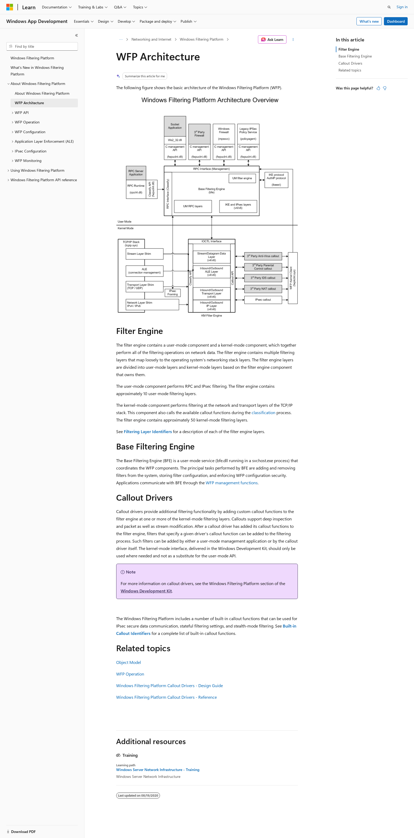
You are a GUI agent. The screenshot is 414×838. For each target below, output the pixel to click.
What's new (369, 21)
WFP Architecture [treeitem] (29, 102)
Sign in (402, 6)
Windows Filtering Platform (201, 39)
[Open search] (389, 7)
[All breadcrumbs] (120, 39)
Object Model (128, 662)
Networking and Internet (151, 39)
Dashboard (396, 21)
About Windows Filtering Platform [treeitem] (42, 93)
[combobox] (42, 46)
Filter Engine (348, 49)
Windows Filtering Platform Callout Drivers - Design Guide (169, 685)
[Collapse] (76, 35)
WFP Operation (130, 674)
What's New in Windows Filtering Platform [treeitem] (37, 70)
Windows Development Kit (146, 590)
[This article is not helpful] (385, 88)
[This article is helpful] (378, 88)
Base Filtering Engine (355, 56)
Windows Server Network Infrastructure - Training (157, 769)
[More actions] (293, 39)
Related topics (349, 70)
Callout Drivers (350, 63)
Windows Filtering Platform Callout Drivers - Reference (166, 697)
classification (263, 412)
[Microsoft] (9, 7)
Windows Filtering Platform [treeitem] (32, 57)
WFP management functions (232, 482)
